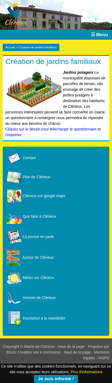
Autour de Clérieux (30, 257)
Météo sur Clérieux (30, 278)
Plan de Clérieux (28, 177)
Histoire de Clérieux (31, 297)
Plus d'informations (87, 372)
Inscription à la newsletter (36, 318)
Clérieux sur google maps (36, 196)
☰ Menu (99, 34)
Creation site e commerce (39, 352)
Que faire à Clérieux (31, 216)
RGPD (104, 358)
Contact (21, 158)
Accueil (10, 47)
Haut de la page (71, 346)
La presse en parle (30, 236)
